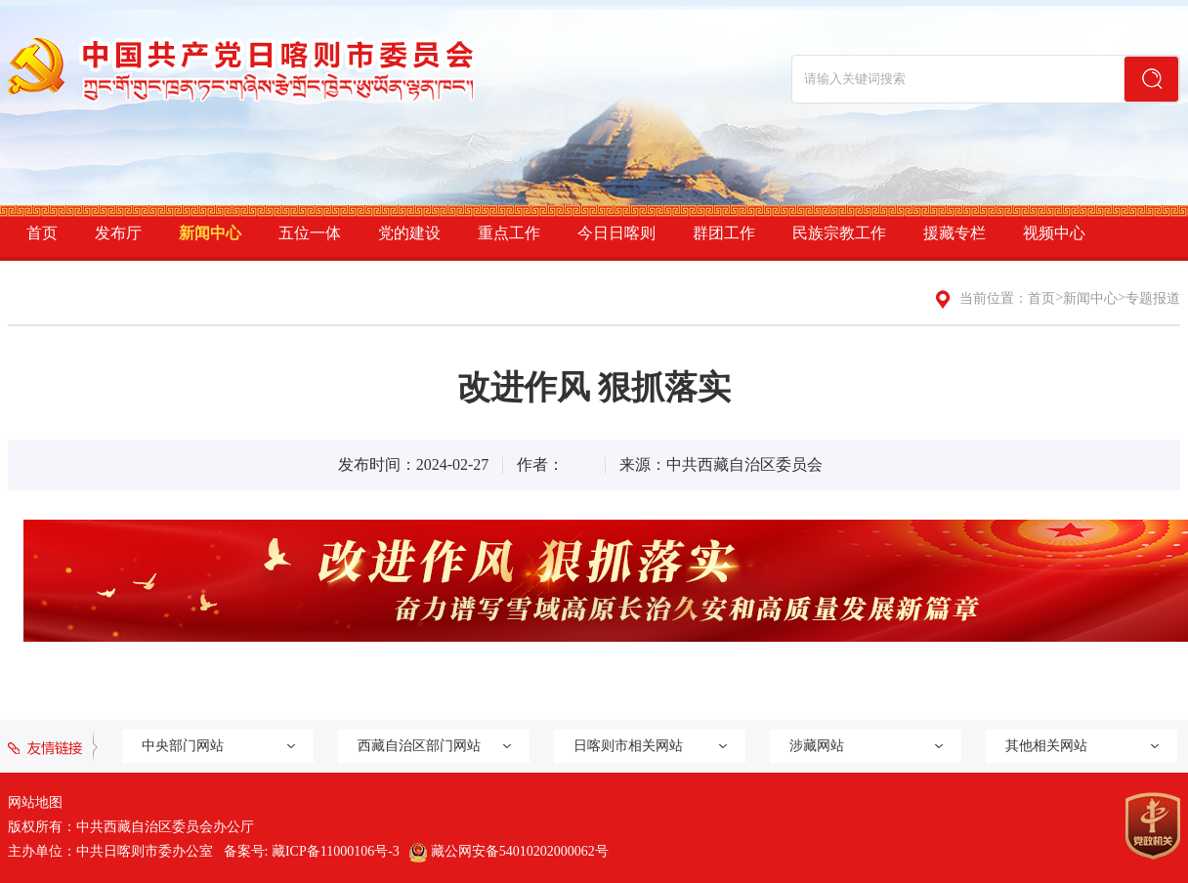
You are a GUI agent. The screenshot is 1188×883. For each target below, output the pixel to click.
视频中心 (1054, 233)
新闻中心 (210, 233)
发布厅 (118, 233)
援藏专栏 (954, 233)
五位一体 (309, 233)
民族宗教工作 (839, 233)
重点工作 (509, 233)
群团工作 (724, 233)
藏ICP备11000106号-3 (336, 851)
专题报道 (1152, 298)
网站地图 (35, 802)
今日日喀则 (616, 233)
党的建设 (409, 233)
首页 (42, 233)
